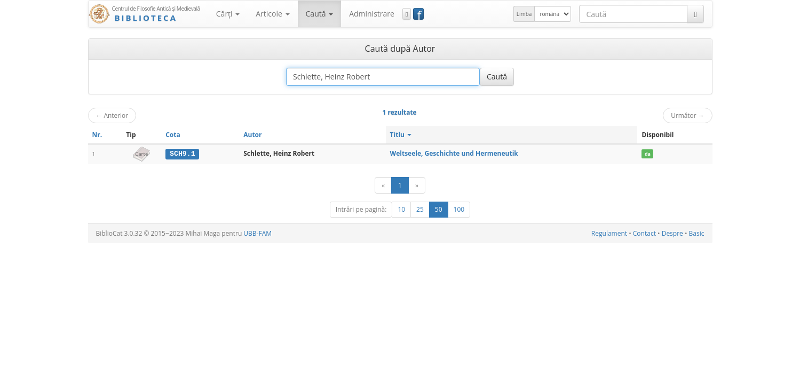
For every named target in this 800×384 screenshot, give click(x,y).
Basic (696, 233)
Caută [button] (320, 14)
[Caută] (695, 14)
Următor (687, 115)
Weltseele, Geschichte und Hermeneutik (454, 153)
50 (438, 209)
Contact (644, 233)
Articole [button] (272, 14)
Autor (252, 134)
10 (401, 209)
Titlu (401, 134)
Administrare (371, 14)
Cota (172, 134)
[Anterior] (383, 185)
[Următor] (416, 185)
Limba (524, 14)
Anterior (112, 115)
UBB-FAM (257, 233)
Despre (672, 233)
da (648, 153)
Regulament (609, 233)
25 (420, 209)
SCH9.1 (182, 153)
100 (459, 209)
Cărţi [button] (228, 14)
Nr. (97, 134)
